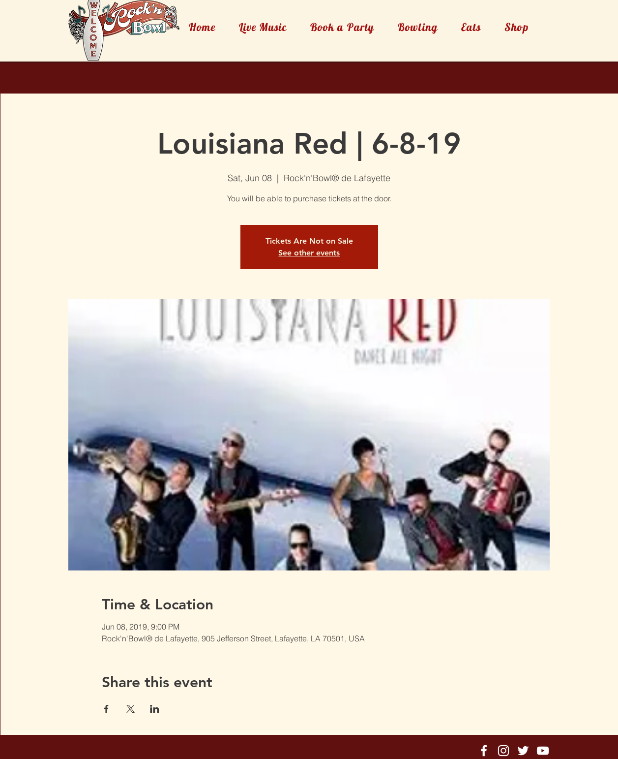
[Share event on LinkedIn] (154, 709)
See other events (309, 252)
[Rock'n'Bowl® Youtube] (542, 750)
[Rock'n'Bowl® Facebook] (483, 750)
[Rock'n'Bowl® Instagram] (503, 750)
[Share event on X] (130, 709)
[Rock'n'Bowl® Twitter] (523, 750)
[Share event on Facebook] (106, 709)
